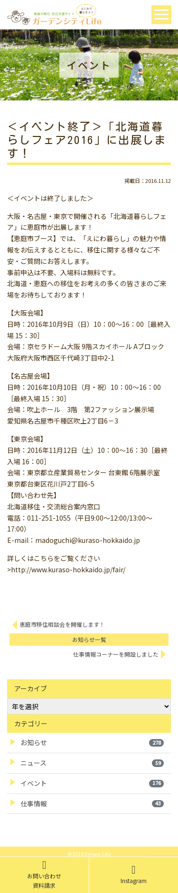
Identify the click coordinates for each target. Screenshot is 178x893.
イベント (92, 783)
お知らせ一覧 (89, 639)
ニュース (92, 762)
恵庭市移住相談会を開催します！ (62, 624)
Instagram (134, 874)
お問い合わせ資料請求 (44, 874)
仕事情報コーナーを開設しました (116, 654)
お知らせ (92, 742)
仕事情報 (92, 803)
